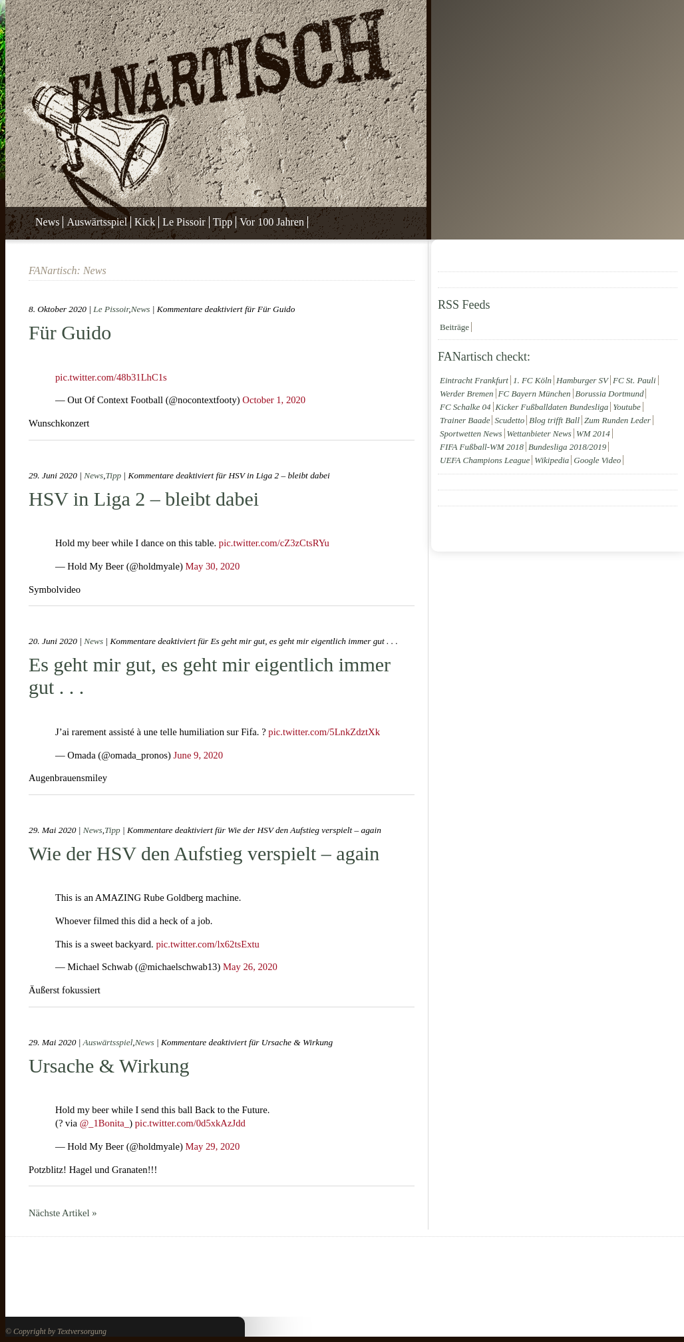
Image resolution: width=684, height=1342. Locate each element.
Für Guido (70, 332)
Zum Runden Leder (617, 420)
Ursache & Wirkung (109, 1066)
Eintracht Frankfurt (474, 380)
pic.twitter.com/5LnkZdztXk (324, 732)
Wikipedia (551, 460)
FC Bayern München (534, 394)
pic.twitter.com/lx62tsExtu (207, 944)
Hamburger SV (582, 380)
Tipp (223, 222)
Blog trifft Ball (554, 420)
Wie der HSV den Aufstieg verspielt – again (204, 853)
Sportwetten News (471, 433)
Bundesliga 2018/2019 (567, 447)
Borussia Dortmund (610, 394)
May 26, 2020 (250, 966)
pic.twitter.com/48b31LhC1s (111, 377)
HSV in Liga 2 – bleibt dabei (144, 499)
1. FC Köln (532, 380)
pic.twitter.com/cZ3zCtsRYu (274, 543)
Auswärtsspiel (97, 222)
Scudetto (509, 420)
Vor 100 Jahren (272, 222)
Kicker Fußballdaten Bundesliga (552, 407)
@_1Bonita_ (105, 1123)
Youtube (626, 407)
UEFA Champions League (485, 460)
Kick (144, 222)
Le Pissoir (183, 222)
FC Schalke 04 (465, 407)
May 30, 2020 (212, 566)
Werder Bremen (467, 394)
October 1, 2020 (273, 400)
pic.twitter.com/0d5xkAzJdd (190, 1123)
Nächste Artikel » (63, 1213)
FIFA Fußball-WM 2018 (482, 447)
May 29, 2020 (212, 1146)
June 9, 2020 (199, 755)
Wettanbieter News (539, 433)
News (47, 222)
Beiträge (454, 327)
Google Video (597, 460)
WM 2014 (593, 433)
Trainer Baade (465, 420)
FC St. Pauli (634, 380)
